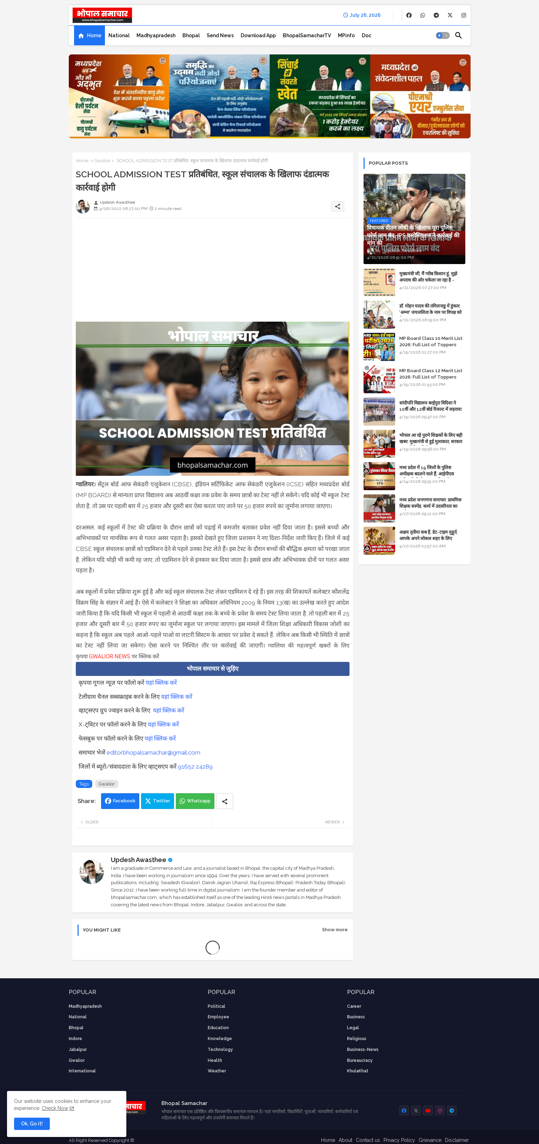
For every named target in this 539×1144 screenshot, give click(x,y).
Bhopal (191, 35)
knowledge (220, 1038)
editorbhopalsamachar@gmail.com (153, 752)
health (215, 1060)
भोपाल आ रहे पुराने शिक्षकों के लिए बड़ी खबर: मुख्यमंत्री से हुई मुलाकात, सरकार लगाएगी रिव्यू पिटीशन (430, 442)
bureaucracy (360, 1060)
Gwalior (102, 160)
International (82, 1071)
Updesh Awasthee (138, 859)
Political (216, 1006)
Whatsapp (199, 800)
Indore (75, 1038)
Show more (335, 929)
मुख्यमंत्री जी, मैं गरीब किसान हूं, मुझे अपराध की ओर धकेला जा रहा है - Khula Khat (428, 280)
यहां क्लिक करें (161, 682)
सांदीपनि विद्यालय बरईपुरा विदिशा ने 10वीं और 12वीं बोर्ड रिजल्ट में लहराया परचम (430, 409)
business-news (363, 1049)
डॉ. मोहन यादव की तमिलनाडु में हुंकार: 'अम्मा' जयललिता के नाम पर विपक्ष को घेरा (430, 312)
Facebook (124, 800)
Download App (258, 35)
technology (220, 1049)
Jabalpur (78, 1049)
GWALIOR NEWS (109, 656)
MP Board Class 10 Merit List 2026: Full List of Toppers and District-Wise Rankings (431, 345)
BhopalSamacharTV (307, 35)
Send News (220, 35)
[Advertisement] (213, 272)
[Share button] (224, 801)
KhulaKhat (357, 1071)
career (354, 1006)
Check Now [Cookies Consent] (55, 1108)
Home (94, 35)
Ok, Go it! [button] (32, 1123)
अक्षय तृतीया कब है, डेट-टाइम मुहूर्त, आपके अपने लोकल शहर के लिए (428, 535)
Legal (353, 1027)
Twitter (161, 800)
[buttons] (409, 15)
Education (218, 1027)
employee (218, 1016)
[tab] (89, 35)
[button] (443, 35)
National (118, 35)
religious (356, 1038)
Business (356, 1016)
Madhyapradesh (156, 35)
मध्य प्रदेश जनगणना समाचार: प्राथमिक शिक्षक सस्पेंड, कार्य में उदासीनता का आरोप (430, 506)
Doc (366, 35)
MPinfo (346, 35)
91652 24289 (195, 766)
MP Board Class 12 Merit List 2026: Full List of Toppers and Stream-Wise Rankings (431, 377)
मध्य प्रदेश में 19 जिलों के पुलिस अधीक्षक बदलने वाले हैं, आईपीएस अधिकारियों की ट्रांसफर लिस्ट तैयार (427, 474)
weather (217, 1071)
